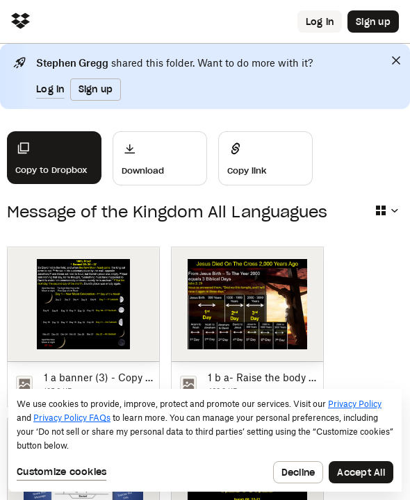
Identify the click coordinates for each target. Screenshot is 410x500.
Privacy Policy (355, 404)
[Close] (396, 60)
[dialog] (205, 440)
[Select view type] (386, 210)
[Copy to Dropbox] (54, 157)
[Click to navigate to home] (20, 22)
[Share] (265, 158)
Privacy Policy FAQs (71, 417)
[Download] (160, 158)
